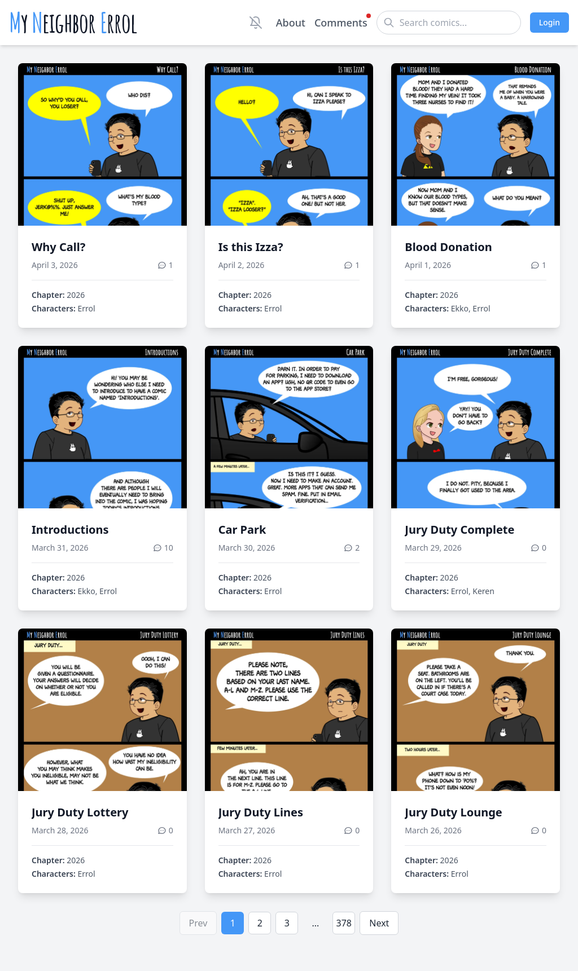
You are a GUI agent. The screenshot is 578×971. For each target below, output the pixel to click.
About (290, 22)
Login (549, 22)
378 (344, 923)
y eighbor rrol (73, 22)
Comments (340, 22)
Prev (198, 923)
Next (379, 923)
